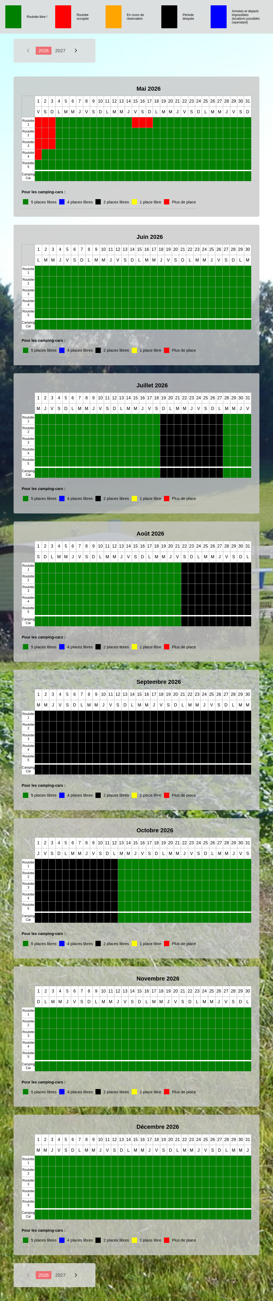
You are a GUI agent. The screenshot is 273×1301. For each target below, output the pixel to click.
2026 (43, 50)
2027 (60, 50)
